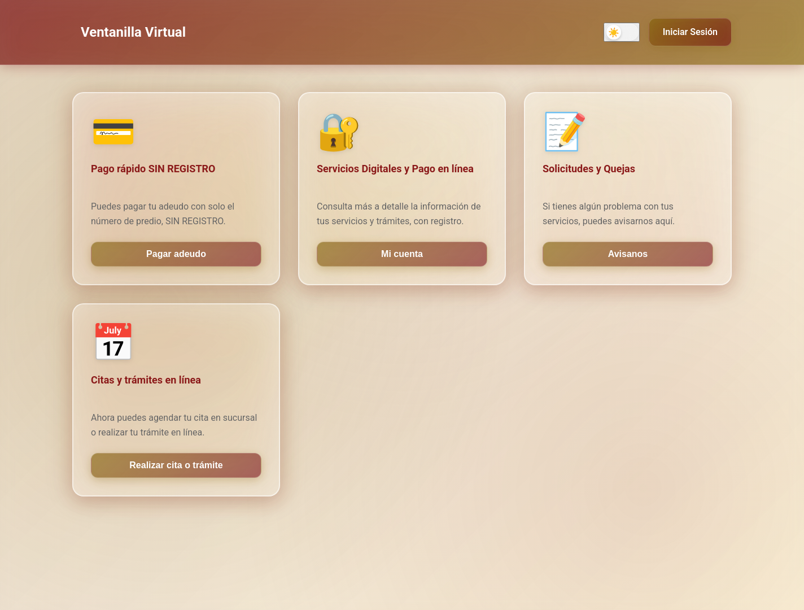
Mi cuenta (402, 254)
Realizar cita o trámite (175, 465)
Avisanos (628, 254)
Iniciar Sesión (690, 32)
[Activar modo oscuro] (622, 32)
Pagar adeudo (176, 254)
